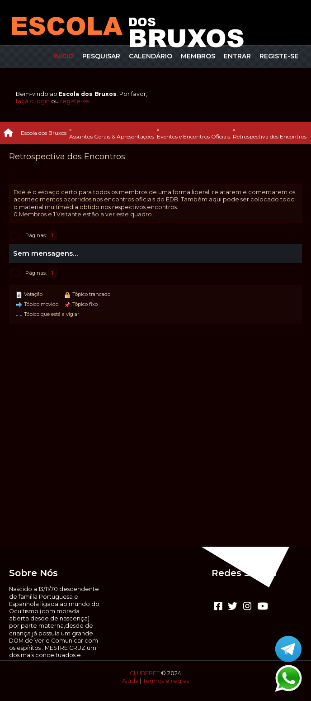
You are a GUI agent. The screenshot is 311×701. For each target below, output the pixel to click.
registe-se (74, 101)
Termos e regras (166, 680)
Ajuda (130, 680)
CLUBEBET (145, 673)
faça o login (33, 101)
